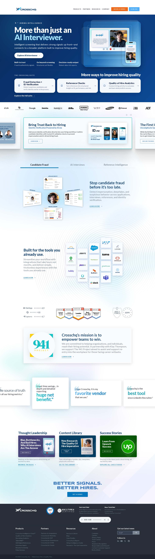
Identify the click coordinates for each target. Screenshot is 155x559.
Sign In (134, 9)
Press (94, 541)
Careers (94, 535)
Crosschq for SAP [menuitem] (47, 538)
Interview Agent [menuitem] (21, 545)
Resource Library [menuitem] (72, 533)
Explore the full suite (24, 96)
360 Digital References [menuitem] (23, 543)
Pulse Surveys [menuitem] (20, 550)
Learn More (35, 141)
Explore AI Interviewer (28, 55)
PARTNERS (86, 9)
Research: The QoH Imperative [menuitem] (76, 545)
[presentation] (127, 115)
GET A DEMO (78, 494)
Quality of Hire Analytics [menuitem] (24, 536)
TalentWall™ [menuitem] (20, 540)
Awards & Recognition (99, 544)
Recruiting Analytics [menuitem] (22, 538)
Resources (96, 9)
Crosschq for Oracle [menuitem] (47, 545)
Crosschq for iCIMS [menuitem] (47, 543)
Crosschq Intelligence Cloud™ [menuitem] (25, 533)
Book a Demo (96, 550)
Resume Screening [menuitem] (22, 548)
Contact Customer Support (101, 548)
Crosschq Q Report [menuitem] (72, 540)
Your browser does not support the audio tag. (95, 520)
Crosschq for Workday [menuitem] (48, 536)
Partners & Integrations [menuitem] (49, 533)
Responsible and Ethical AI (100, 546)
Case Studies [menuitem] (70, 538)
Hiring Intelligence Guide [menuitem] (74, 543)
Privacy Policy (96, 537)
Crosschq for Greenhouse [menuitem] (49, 540)
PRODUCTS (77, 9)
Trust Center (96, 539)
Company (105, 9)
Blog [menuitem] (67, 536)
